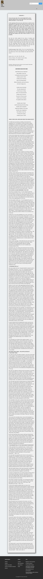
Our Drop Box (28, 570)
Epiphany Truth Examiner (30, 561)
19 (24, 193)
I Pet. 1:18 (21, 193)
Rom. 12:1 (24, 406)
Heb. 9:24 (28, 209)
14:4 (11, 50)
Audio (19, 566)
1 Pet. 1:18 (17, 51)
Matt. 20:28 (18, 49)
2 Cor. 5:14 (16, 50)
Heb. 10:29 (18, 549)
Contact (19, 561)
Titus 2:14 (22, 50)
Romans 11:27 (12, 498)
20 (22, 20)
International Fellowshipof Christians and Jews (30, 567)
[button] (36, 8)
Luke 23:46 (27, 205)
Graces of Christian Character (10, 566)
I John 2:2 (30, 188)
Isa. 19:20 (29, 528)
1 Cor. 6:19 (19, 20)
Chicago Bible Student (30, 564)
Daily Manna (20, 564)
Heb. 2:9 (16, 324)
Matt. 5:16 (24, 51)
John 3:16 (24, 184)
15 (19, 50)
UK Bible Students (29, 563)
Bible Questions (21, 563)
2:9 (21, 51)
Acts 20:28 (29, 49)
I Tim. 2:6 (21, 269)
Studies (6, 563)
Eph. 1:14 (17, 453)
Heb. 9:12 (13, 51)
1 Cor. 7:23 (27, 50)
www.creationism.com (30, 569)
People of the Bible (8, 564)
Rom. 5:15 (21, 483)
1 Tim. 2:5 (24, 49)
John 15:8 (29, 51)
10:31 (31, 50)
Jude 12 (23, 549)
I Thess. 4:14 (22, 154)
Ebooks (6, 568)
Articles (6, 561)
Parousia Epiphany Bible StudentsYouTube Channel (32, 573)
